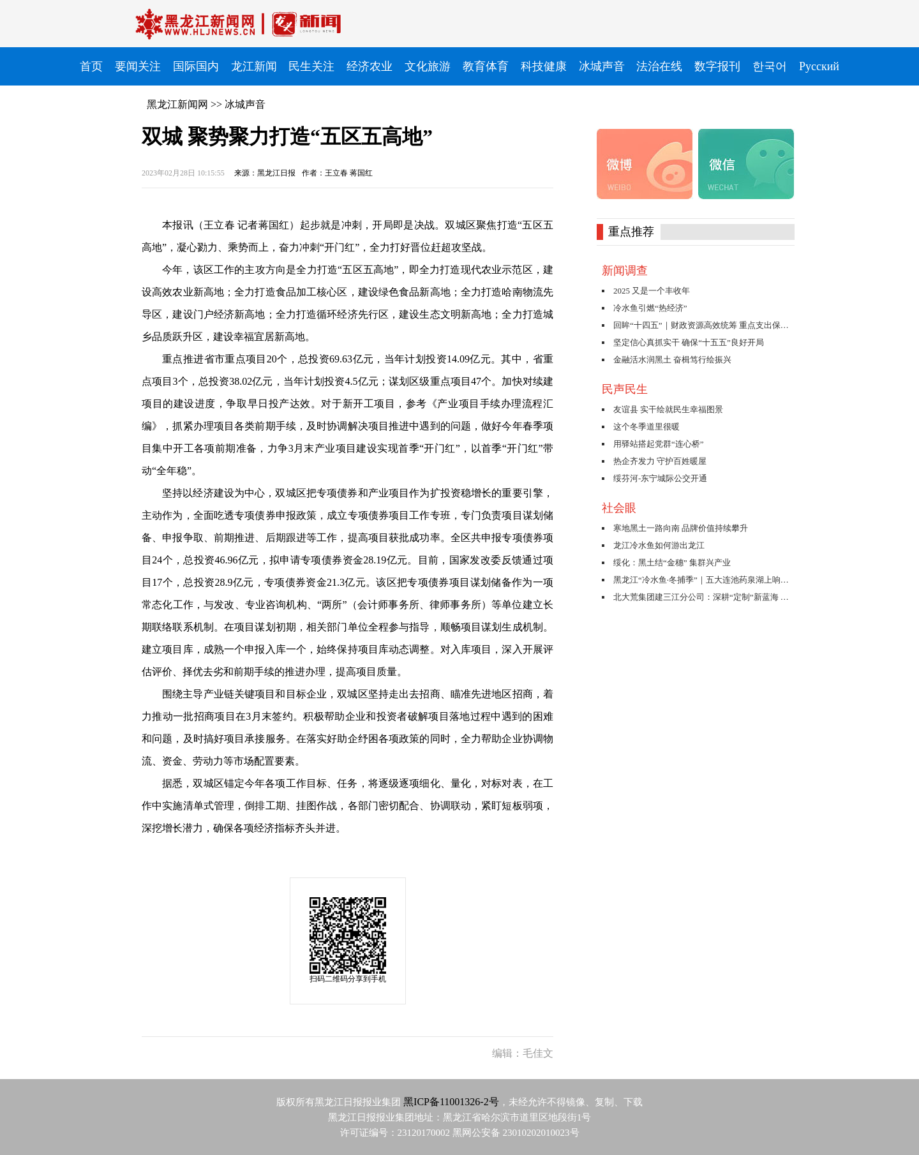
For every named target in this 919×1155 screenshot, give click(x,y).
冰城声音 (245, 104)
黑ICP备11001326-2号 (451, 1101)
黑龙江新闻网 (177, 104)
